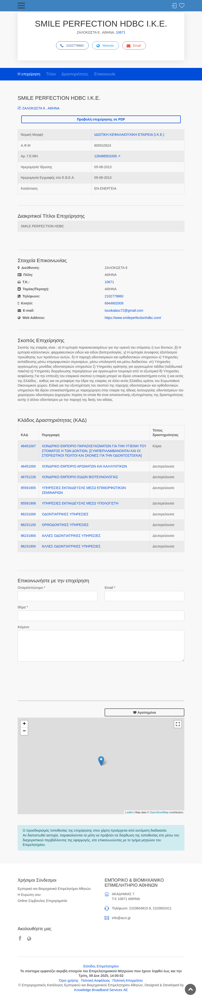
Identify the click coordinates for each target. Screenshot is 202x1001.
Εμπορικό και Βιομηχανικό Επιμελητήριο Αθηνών (54, 889)
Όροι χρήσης (69, 980)
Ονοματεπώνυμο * (31, 588)
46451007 (28, 446)
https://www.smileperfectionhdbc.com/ (133, 318)
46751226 (28, 477)
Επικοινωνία (104, 74)
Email (134, 46)
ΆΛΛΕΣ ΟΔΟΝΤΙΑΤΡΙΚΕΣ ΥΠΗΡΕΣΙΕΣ (71, 546)
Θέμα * (23, 607)
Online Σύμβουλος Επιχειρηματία (42, 901)
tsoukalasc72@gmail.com (124, 310)
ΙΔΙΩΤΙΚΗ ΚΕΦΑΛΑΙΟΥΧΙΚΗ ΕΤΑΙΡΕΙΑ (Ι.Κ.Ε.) (129, 135)
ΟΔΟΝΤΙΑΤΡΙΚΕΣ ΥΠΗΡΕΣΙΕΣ (65, 514)
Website (105, 46)
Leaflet (129, 812)
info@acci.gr (121, 918)
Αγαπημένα (144, 712)
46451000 (28, 466)
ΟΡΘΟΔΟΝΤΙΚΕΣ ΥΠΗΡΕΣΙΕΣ (65, 525)
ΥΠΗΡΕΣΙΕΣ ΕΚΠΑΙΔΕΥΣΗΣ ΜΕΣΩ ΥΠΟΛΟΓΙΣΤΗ (80, 503)
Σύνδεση (174, 6)
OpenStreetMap (159, 812)
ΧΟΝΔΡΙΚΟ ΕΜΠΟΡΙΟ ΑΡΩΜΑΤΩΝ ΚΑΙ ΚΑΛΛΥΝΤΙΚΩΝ (84, 466)
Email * (110, 588)
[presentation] (54, 674)
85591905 (28, 488)
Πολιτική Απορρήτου (128, 980)
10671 (120, 32)
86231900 (28, 536)
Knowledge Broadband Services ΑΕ (101, 990)
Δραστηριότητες (74, 74)
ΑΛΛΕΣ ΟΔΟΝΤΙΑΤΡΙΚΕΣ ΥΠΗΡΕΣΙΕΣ (71, 536)
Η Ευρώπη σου (29, 895)
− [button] (24, 731)
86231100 (28, 525)
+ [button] (24, 724)
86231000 (28, 514)
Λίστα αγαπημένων (181, 6)
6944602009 (114, 303)
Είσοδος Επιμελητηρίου (101, 966)
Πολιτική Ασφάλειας (95, 980)
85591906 (28, 503)
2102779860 (72, 46)
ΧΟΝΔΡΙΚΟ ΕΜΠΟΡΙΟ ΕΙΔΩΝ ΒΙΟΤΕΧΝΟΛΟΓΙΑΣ (80, 477)
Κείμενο (23, 627)
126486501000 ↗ (107, 156)
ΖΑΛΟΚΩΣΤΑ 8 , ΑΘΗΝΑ (40, 108)
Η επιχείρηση (29, 74)
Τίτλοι (51, 74)
